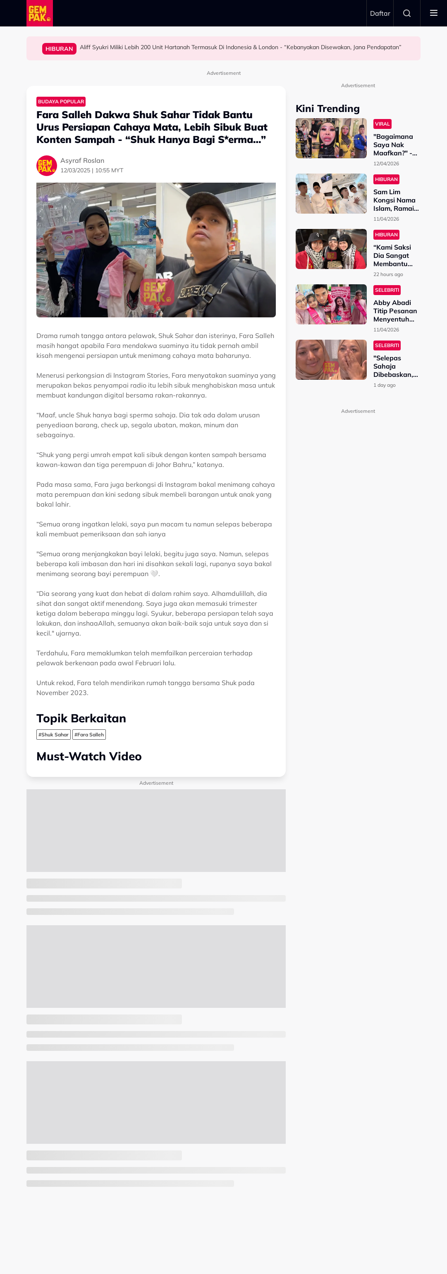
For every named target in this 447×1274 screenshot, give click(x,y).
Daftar (380, 13)
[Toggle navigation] (434, 13)
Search (407, 13)
